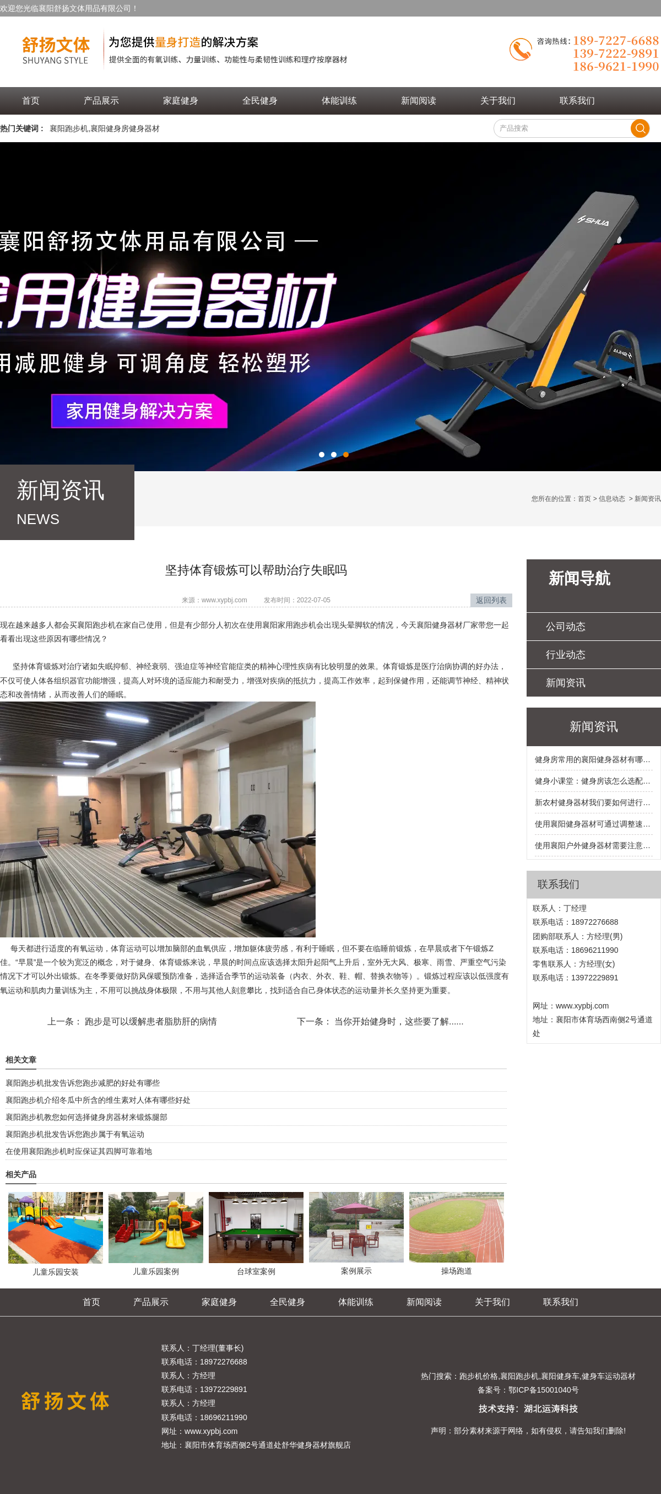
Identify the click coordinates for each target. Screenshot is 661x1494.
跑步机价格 (478, 1376)
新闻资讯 (566, 682)
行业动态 (566, 654)
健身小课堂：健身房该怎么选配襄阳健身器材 (594, 780)
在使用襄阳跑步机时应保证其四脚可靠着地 (79, 1151)
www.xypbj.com (224, 600)
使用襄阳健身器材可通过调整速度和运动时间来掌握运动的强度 (594, 823)
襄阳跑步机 (69, 128)
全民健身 (260, 100)
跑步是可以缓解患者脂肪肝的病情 (150, 1021)
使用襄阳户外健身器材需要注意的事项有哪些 (594, 845)
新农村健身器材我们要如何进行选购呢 (594, 802)
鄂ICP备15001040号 (543, 1389)
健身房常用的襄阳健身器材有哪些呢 (594, 759)
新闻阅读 (418, 100)
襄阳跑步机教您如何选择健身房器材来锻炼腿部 (86, 1117)
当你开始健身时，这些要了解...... (398, 1021)
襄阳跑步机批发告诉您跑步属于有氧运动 (75, 1134)
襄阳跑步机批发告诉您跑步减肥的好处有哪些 (83, 1082)
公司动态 (566, 626)
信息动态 (612, 499)
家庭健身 (180, 100)
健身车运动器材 (609, 1376)
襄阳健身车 (560, 1376)
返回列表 (491, 600)
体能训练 (339, 100)
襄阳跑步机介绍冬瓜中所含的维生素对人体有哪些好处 (98, 1100)
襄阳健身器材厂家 (447, 625)
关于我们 (498, 100)
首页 (31, 100)
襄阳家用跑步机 (289, 625)
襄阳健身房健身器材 (125, 128)
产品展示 (101, 100)
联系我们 (577, 100)
